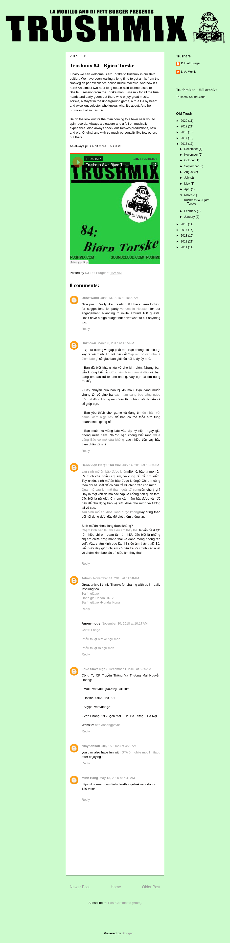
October (190, 160)
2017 (184, 138)
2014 (184, 230)
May (187, 183)
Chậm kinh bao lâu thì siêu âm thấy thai (110, 530)
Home (116, 887)
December (191, 149)
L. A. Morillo (189, 71)
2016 (184, 143)
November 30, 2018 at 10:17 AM (124, 623)
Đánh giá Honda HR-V (98, 598)
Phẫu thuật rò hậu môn (98, 648)
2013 (184, 235)
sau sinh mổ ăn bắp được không (105, 471)
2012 (184, 241)
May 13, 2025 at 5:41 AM (117, 778)
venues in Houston (134, 309)
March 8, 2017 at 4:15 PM (116, 343)
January (190, 216)
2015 (184, 224)
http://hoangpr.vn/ (107, 725)
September (192, 166)
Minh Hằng (90, 778)
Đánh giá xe (90, 593)
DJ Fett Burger (190, 63)
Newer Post (80, 887)
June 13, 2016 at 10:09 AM (119, 298)
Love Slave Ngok (94, 669)
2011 (184, 247)
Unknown (89, 343)
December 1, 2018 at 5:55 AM (130, 669)
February (190, 211)
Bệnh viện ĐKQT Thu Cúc (101, 465)
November (191, 154)
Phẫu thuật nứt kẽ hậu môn (101, 639)
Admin (87, 578)
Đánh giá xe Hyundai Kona (101, 602)
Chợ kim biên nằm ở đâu (130, 372)
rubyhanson (91, 746)
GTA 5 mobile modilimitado (140, 752)
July (187, 177)
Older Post (151, 887)
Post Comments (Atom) (124, 903)
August (189, 172)
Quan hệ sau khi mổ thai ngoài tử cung (111, 489)
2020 (184, 120)
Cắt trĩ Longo (91, 630)
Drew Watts (90, 298)
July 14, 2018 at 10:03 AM (140, 465)
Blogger (127, 933)
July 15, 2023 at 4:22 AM (118, 746)
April (187, 189)
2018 (184, 132)
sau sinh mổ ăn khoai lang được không (110, 512)
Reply (86, 329)
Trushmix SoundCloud (190, 97)
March (188, 195)
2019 (184, 126)
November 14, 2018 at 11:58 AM (116, 578)
